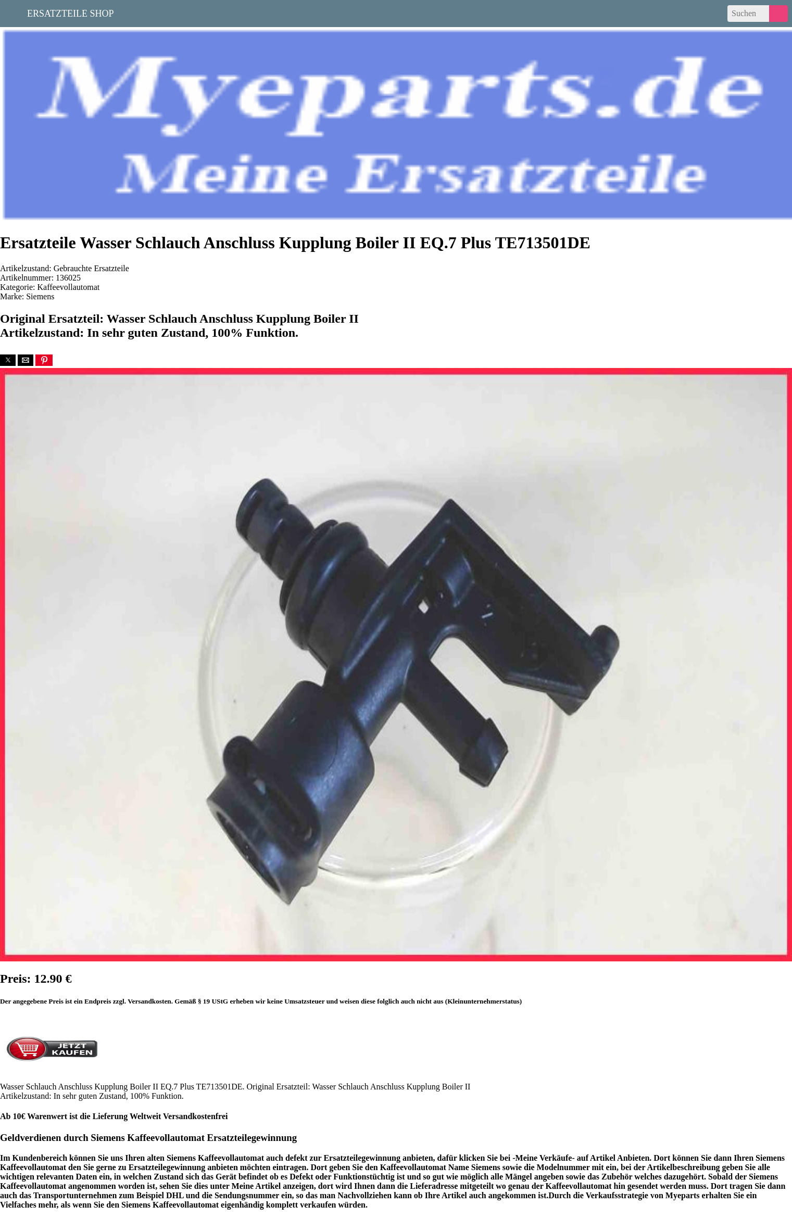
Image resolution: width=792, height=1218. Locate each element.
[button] (8, 360)
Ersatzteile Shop (70, 12)
